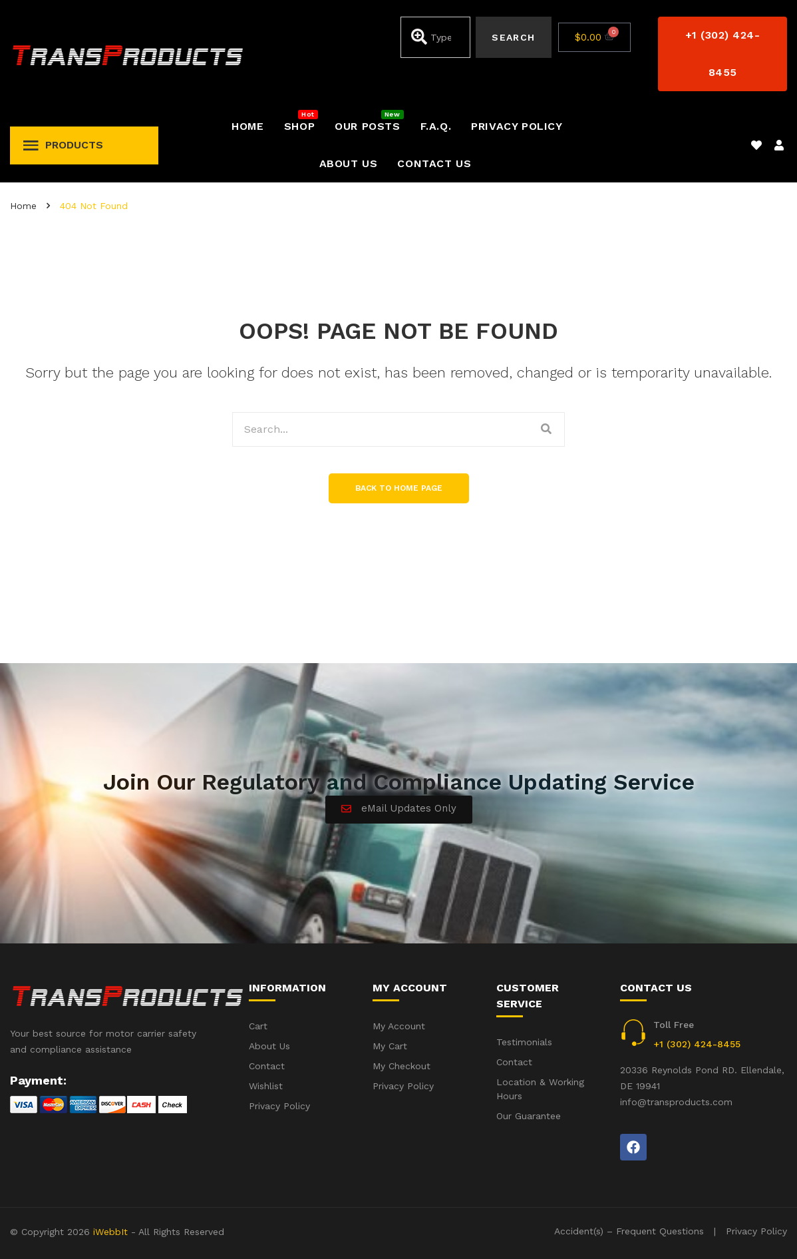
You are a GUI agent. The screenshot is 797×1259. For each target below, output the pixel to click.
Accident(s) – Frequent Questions (629, 1231)
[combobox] (435, 37)
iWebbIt (110, 1231)
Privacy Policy (756, 1231)
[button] (722, 54)
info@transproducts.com (676, 1102)
